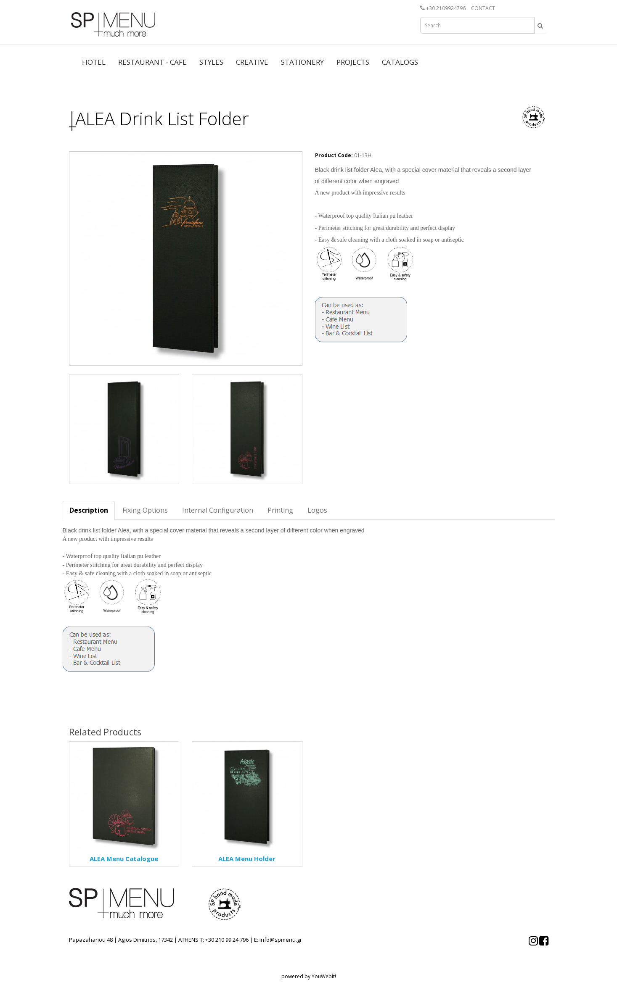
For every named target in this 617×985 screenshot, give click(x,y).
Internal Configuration (217, 510)
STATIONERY (302, 62)
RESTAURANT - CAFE (152, 62)
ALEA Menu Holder (246, 858)
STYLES (211, 62)
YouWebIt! (324, 976)
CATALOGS (400, 62)
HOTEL (94, 62)
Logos (317, 510)
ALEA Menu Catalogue (124, 858)
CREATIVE (252, 62)
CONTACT (483, 8)
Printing (280, 510)
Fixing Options (145, 510)
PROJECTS (352, 62)
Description (88, 510)
